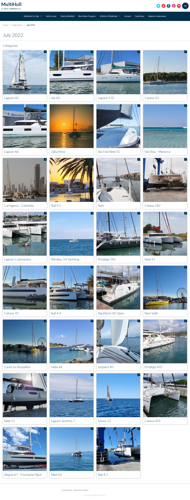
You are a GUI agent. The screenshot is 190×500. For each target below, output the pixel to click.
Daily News (139, 16)
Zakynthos (58, 152)
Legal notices (67, 491)
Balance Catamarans (157, 16)
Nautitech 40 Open (111, 314)
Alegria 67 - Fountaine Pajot (23, 475)
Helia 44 (57, 368)
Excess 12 (104, 421)
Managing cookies (81, 491)
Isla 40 (55, 98)
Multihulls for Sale (31, 16)
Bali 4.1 (103, 475)
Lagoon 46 (11, 152)
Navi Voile (151, 314)
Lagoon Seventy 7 (63, 421)
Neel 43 (56, 475)
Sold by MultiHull (67, 16)
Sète (101, 206)
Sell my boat (51, 16)
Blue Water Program (87, 16)
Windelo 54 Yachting (65, 260)
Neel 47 (150, 260)
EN (185, 6)
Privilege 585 (107, 260)
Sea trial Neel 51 (109, 152)
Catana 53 (152, 98)
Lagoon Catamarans (18, 260)
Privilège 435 (154, 368)
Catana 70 (11, 314)
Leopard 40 (106, 368)
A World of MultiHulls (109, 16)
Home (5, 25)
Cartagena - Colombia (19, 206)
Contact (127, 16)
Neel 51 (9, 421)
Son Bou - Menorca (158, 152)
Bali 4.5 (56, 206)
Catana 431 (153, 421)
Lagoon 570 (106, 98)
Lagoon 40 (11, 98)
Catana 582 (153, 206)
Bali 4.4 (56, 314)
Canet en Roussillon (17, 368)
